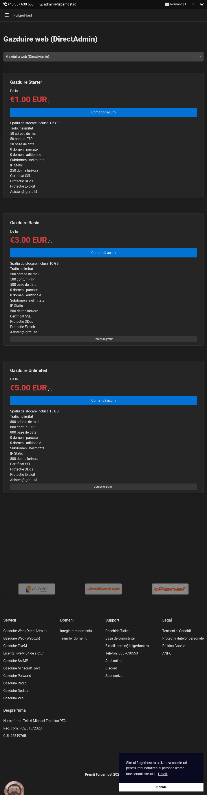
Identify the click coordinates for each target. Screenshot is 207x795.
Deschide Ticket (117, 631)
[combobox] (103, 57)
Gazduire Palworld (17, 676)
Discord (111, 668)
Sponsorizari (115, 676)
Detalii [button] (162, 774)
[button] (6, 15)
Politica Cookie (173, 646)
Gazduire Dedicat (16, 691)
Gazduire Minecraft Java (21, 668)
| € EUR (179, 4)
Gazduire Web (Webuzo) (21, 638)
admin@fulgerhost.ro (58, 4)
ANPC (167, 653)
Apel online (113, 661)
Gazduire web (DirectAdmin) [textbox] (27, 57)
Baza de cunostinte (120, 638)
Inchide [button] (161, 787)
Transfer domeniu (73, 638)
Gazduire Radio (14, 683)
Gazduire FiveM (15, 646)
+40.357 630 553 (18, 4)
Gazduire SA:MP (15, 661)
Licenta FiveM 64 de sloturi (23, 653)
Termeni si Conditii (176, 631)
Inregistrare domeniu (76, 631)
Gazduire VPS (13, 698)
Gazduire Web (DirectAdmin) (25, 631)
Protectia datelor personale (183, 638)
